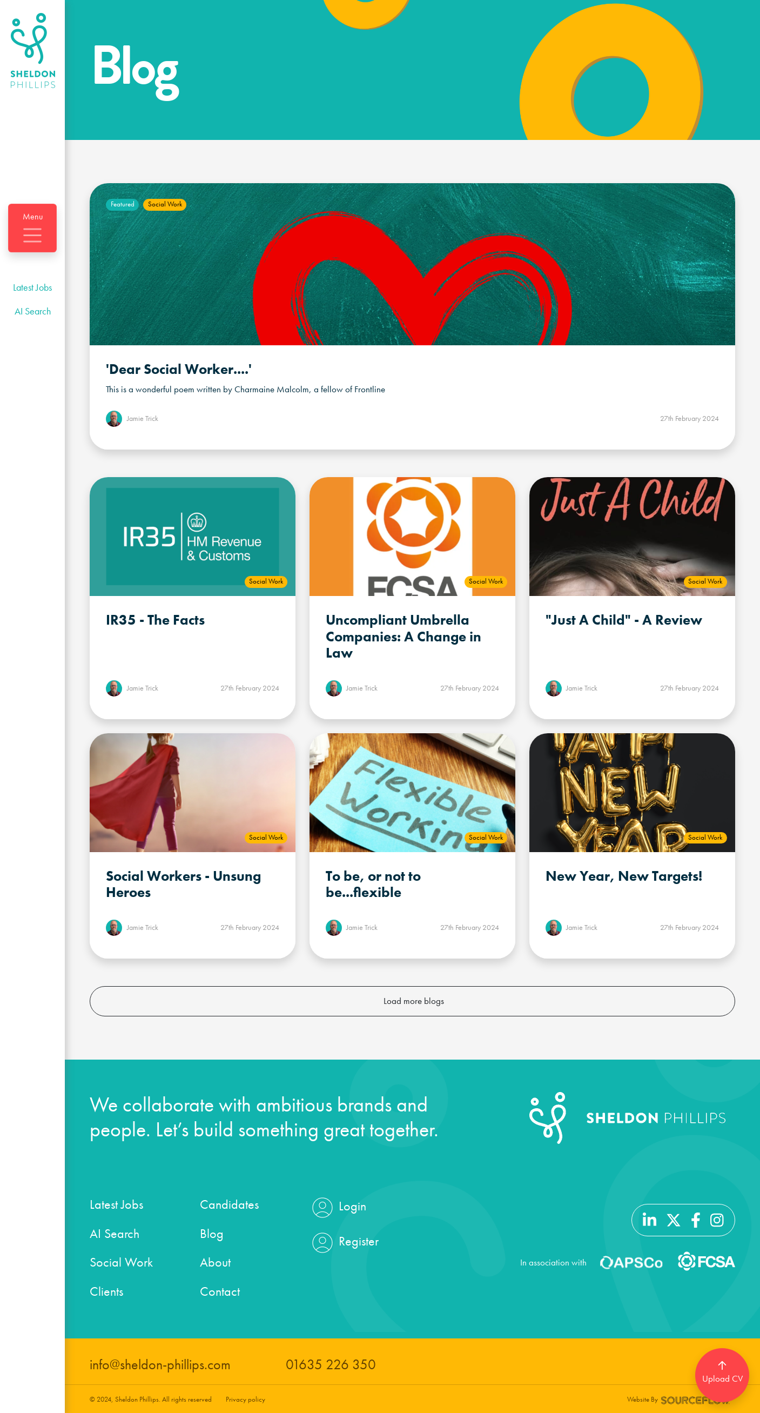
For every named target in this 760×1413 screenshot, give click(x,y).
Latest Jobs (32, 287)
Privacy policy (245, 1399)
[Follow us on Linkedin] (649, 1219)
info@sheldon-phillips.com (160, 1365)
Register (344, 1243)
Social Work (121, 1262)
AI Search (33, 311)
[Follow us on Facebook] (696, 1219)
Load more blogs (414, 1001)
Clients (106, 1291)
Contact (220, 1291)
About (215, 1262)
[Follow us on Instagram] (717, 1219)
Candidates (229, 1204)
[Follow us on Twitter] (673, 1219)
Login (338, 1208)
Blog (212, 1233)
